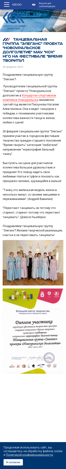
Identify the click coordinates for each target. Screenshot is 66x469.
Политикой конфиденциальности (29, 455)
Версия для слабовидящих (47, 5)
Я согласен (13, 462)
